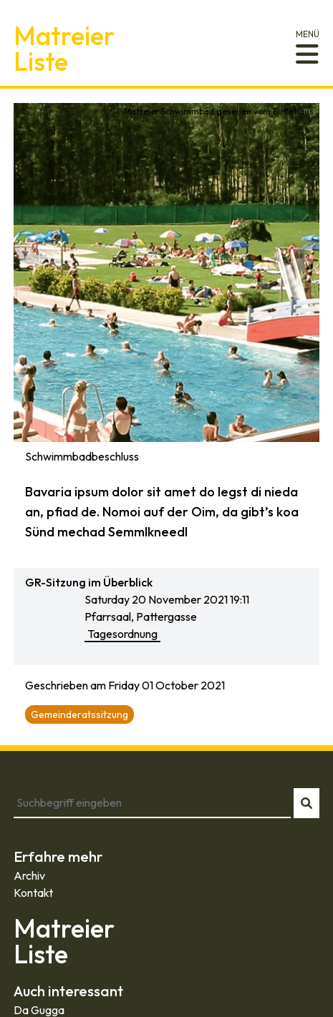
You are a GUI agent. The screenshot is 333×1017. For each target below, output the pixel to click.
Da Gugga (39, 1010)
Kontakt (33, 892)
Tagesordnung (122, 634)
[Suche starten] (306, 803)
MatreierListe (64, 48)
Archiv (29, 875)
